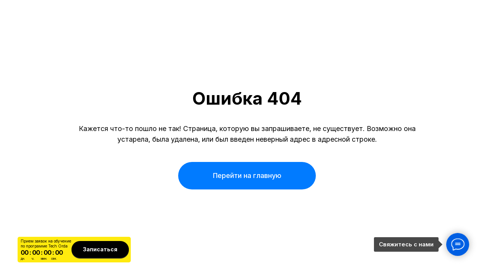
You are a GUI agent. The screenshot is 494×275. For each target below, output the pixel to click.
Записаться (100, 249)
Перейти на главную (247, 175)
